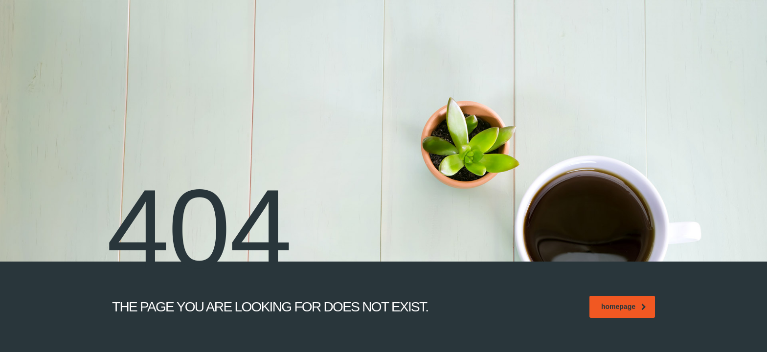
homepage (623, 306)
